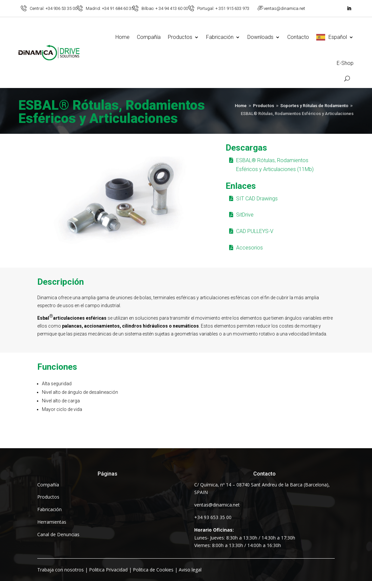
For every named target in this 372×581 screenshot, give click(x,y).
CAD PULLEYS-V (254, 231)
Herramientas (51, 522)
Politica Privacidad (108, 569)
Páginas (107, 474)
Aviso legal (190, 569)
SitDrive (245, 215)
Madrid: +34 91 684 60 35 (110, 8)
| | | (119, 569)
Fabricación (219, 37)
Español (337, 37)
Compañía (149, 37)
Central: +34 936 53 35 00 (53, 8)
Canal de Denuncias (58, 534)
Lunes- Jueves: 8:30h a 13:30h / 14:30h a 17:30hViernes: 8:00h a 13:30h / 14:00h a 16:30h (244, 538)
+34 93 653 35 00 (213, 517)
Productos (180, 37)
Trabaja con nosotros (60, 569)
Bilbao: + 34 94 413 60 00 (164, 8)
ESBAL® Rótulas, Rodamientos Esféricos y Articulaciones (111, 112)
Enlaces (241, 186)
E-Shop (345, 63)
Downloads (260, 37)
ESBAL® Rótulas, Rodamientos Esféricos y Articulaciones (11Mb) (275, 164)
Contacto (298, 37)
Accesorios (249, 248)
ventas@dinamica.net (284, 8)
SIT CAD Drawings (257, 198)
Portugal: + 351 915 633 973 (223, 8)
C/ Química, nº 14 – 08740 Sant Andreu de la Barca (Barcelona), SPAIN (262, 488)
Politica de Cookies (153, 569)
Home (122, 37)
